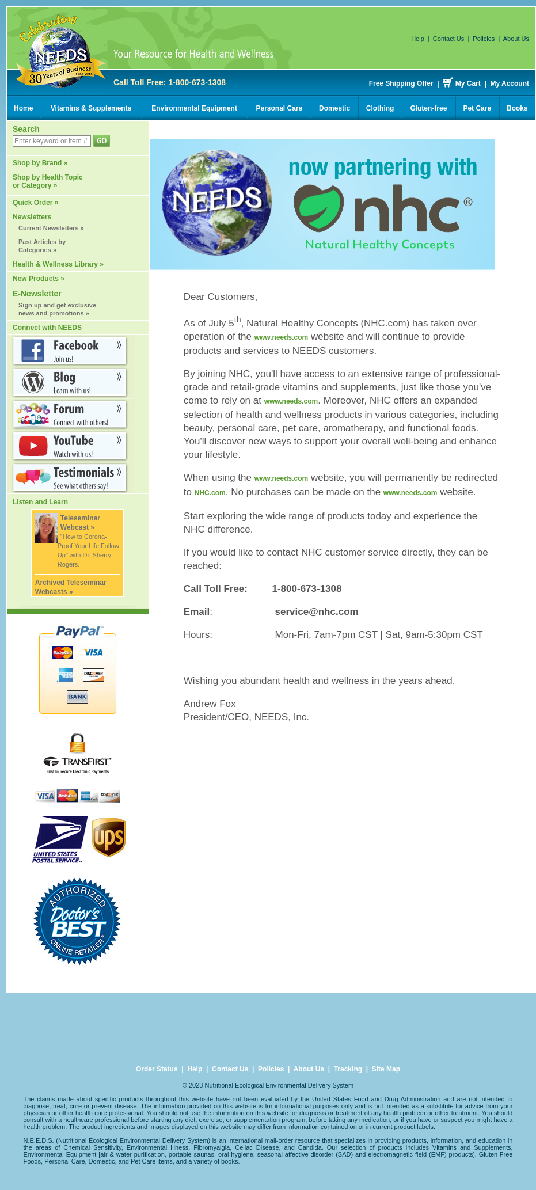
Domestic (334, 108)
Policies (484, 38)
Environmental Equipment (194, 108)
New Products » (38, 279)
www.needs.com (281, 337)
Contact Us (448, 38)
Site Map (386, 1069)
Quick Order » (35, 203)
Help (417, 38)
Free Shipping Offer (401, 83)
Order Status (157, 1069)
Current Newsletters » (51, 228)
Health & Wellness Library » (58, 264)
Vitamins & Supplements (91, 108)
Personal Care (279, 108)
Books (517, 108)
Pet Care (477, 108)
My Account (509, 83)
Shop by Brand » (40, 163)
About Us (516, 38)
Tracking (348, 1069)
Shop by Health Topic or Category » (48, 181)
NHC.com (210, 493)
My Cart (468, 83)
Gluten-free (428, 108)
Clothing (380, 108)
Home (23, 108)
